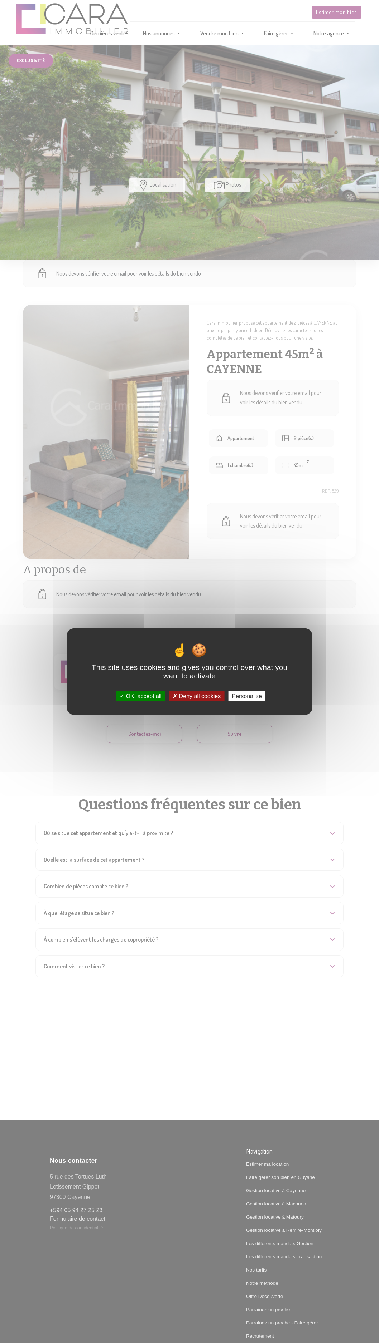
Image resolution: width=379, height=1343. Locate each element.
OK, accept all (141, 696)
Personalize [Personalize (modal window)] (247, 696)
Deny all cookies (197, 696)
